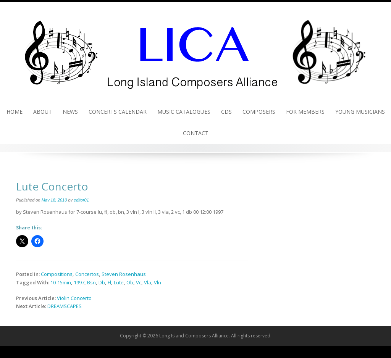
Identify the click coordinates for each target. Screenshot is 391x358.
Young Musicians (360, 111)
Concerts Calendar (118, 111)
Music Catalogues (183, 111)
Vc (138, 282)
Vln (157, 282)
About (42, 111)
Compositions (57, 274)
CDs (226, 111)
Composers (258, 111)
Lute (119, 282)
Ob (129, 282)
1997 (79, 282)
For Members (305, 111)
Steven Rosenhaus (124, 274)
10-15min (60, 282)
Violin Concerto (74, 298)
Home (14, 111)
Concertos (87, 274)
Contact (195, 133)
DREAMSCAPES (64, 306)
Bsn (91, 282)
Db (102, 282)
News (70, 111)
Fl (109, 282)
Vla (147, 282)
